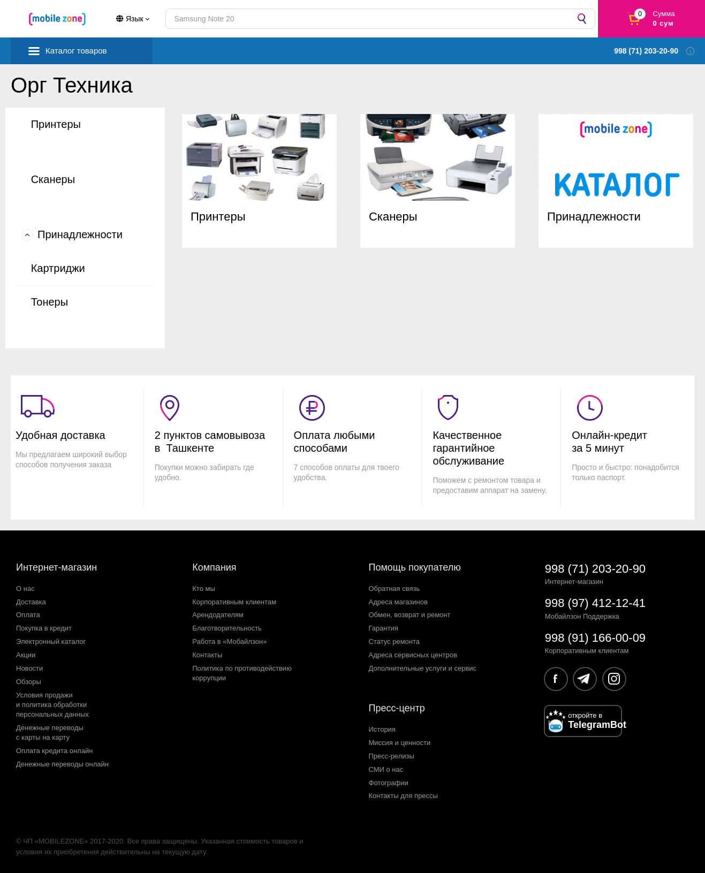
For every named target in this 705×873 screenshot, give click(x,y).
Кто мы (203, 588)
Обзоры (28, 682)
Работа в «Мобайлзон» (229, 641)
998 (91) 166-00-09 (595, 637)
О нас (25, 588)
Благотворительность (227, 628)
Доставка (31, 602)
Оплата (28, 615)
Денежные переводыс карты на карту (50, 732)
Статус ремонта (394, 641)
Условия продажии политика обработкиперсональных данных (52, 704)
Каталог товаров (76, 50)
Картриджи (58, 268)
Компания (214, 567)
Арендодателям (218, 615)
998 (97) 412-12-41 (595, 603)
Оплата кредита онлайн (54, 751)
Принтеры (56, 124)
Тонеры (49, 302)
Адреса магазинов (398, 602)
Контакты (207, 655)
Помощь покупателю (415, 567)
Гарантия (383, 628)
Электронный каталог (51, 641)
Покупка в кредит (44, 628)
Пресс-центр (397, 708)
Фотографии (388, 783)
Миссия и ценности (400, 743)
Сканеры (53, 179)
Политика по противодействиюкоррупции (242, 673)
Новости (29, 668)
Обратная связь (394, 588)
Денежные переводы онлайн (62, 764)
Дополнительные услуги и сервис (423, 668)
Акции (25, 655)
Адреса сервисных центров (413, 655)
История (382, 729)
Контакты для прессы (403, 796)
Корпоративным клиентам (234, 602)
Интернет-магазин (56, 567)
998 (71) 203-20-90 (595, 568)
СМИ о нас (386, 769)
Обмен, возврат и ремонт (410, 615)
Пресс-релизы (391, 756)
